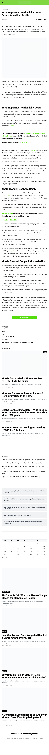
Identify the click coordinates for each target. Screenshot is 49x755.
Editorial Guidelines (11, 738)
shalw (3, 334)
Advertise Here (28, 738)
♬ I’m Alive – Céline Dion (9, 220)
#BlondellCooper (7, 136)
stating (13, 251)
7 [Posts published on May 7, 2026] (24, 546)
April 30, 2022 (26, 142)
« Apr (3, 560)
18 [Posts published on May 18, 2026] (5, 551)
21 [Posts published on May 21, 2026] (24, 551)
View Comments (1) (24, 317)
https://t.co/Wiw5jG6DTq (37, 133)
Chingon (6, 195)
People (5, 10)
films (33, 150)
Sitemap (35, 738)
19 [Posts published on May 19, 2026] (11, 551)
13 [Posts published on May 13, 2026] (18, 549)
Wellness (4, 631)
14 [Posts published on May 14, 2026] (24, 549)
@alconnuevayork (7, 213)
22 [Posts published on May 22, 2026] (31, 551)
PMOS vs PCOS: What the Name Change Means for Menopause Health (23, 459)
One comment (6, 19)
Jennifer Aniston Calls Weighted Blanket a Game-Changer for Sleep (22, 463)
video (13, 126)
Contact (40, 738)
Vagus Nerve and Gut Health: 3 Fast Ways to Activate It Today (21, 476)
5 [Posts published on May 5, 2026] (11, 546)
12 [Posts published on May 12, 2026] (11, 549)
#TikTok (26, 133)
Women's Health (5, 591)
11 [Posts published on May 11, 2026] (5, 549)
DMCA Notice (20, 738)
